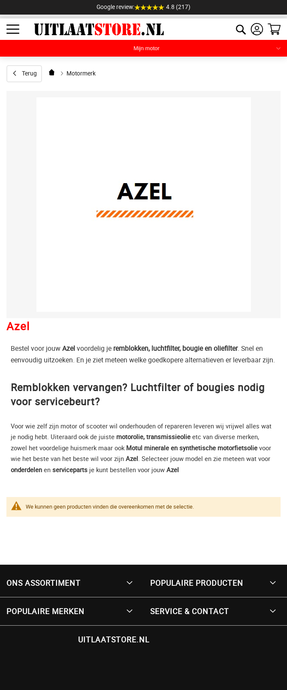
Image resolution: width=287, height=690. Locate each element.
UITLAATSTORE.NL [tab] (113, 639)
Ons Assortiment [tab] (43, 583)
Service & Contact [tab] (189, 611)
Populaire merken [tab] (45, 611)
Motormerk (81, 73)
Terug (29, 73)
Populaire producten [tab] (196, 583)
